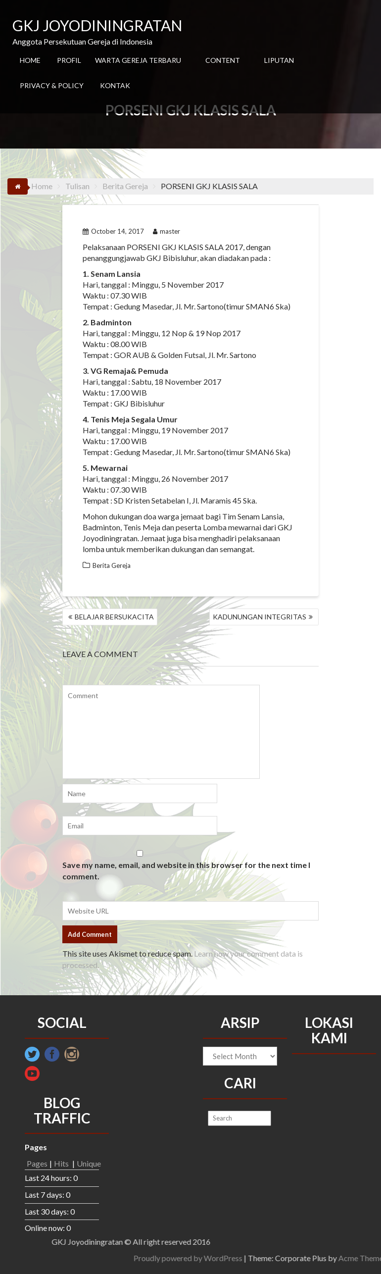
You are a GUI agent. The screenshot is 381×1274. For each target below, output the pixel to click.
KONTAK (115, 85)
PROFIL (69, 60)
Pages (37, 1163)
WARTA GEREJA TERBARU (138, 60)
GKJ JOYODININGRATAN (97, 25)
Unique (89, 1163)
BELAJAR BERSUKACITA (114, 616)
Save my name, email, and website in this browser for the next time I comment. (186, 870)
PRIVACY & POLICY (52, 85)
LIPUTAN (279, 60)
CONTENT (222, 60)
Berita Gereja (112, 565)
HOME (30, 60)
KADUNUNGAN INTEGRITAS (259, 616)
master (166, 231)
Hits (62, 1163)
